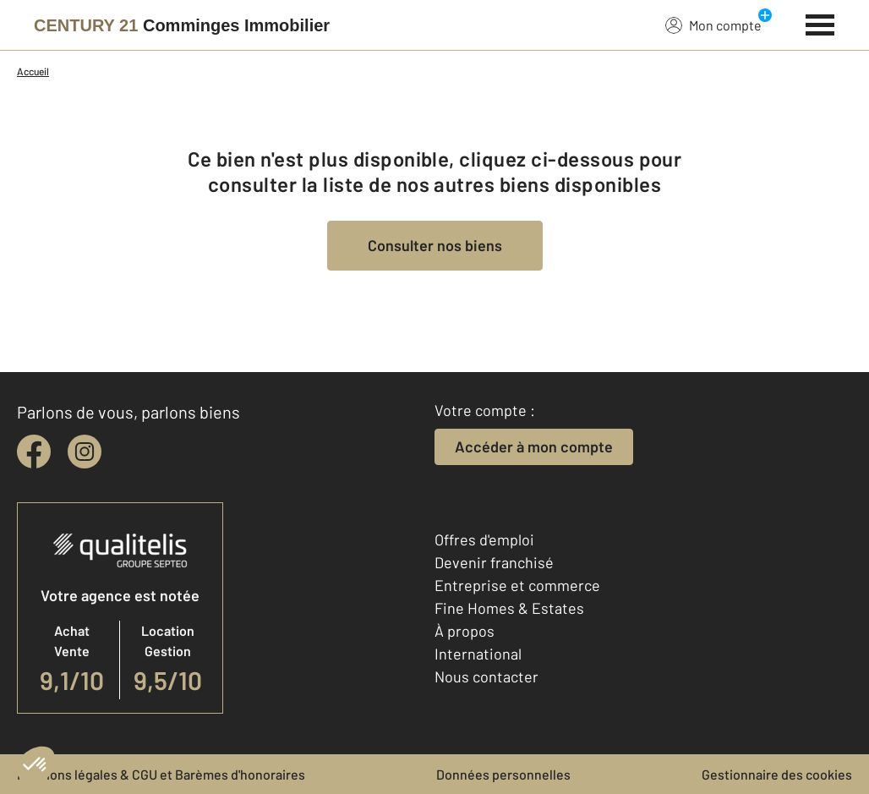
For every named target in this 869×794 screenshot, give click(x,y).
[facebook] (34, 451)
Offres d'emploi (484, 539)
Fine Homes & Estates (509, 608)
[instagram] (84, 451)
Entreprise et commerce (517, 585)
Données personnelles (503, 774)
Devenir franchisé (494, 562)
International (478, 653)
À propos (464, 631)
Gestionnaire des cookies (777, 774)
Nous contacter (486, 676)
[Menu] (820, 23)
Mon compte (713, 24)
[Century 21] (182, 25)
